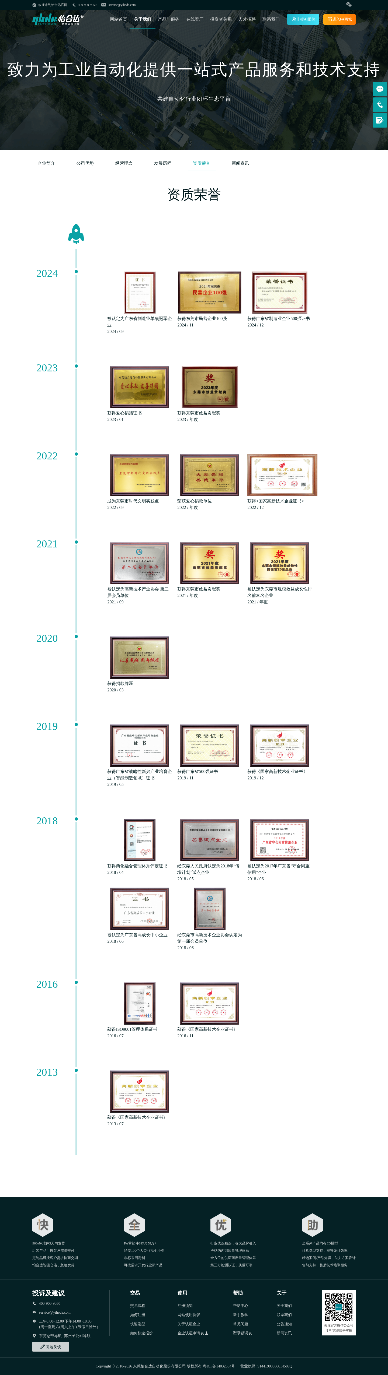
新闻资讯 (240, 163)
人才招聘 (247, 19)
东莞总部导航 (50, 1336)
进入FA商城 (339, 19)
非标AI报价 (303, 19)
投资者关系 (221, 19)
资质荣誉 (202, 163)
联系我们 (271, 19)
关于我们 (142, 19)
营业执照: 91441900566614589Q (266, 1366)
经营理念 (124, 163)
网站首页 (118, 19)
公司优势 (86, 163)
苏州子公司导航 (77, 1336)
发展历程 (163, 163)
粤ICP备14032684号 (219, 1366)
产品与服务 (168, 19)
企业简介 (47, 163)
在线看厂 (194, 19)
